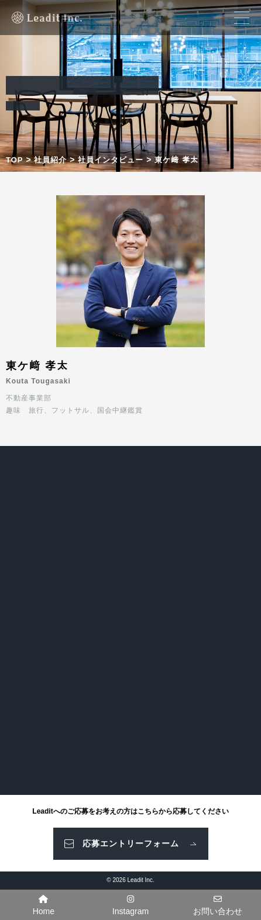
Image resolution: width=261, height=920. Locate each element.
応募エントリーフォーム (131, 843)
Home (43, 905)
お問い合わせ (217, 905)
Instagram (130, 905)
